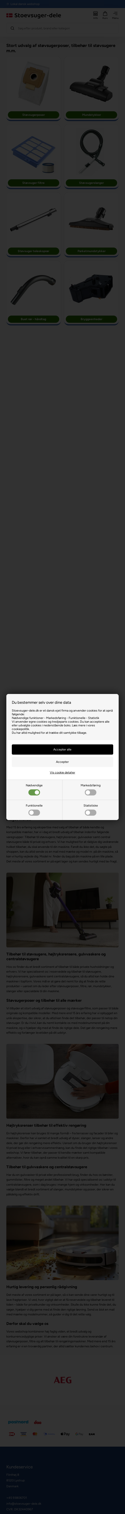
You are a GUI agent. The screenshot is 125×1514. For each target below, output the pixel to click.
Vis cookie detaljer (62, 772)
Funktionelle (34, 810)
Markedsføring (91, 789)
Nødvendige (34, 789)
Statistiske (90, 810)
